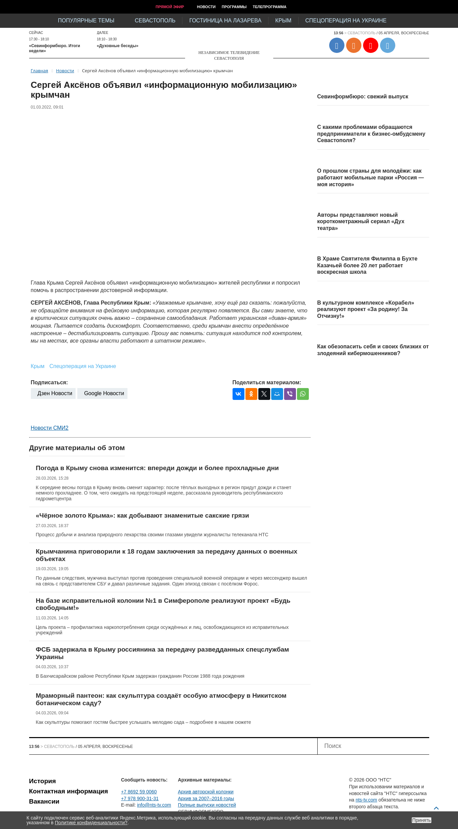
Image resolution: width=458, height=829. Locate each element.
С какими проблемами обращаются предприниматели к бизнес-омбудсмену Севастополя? (371, 133)
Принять (421, 820)
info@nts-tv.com (154, 805)
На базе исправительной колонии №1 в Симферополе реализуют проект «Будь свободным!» (163, 604)
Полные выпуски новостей (207, 805)
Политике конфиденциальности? (91, 822)
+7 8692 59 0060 (139, 791)
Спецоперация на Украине (346, 20)
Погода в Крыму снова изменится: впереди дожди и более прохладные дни (157, 467)
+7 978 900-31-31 (140, 798)
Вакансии (44, 801)
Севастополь (155, 20)
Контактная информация (68, 791)
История (42, 781)
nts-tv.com (366, 800)
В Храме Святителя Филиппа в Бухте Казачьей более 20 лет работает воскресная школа (367, 265)
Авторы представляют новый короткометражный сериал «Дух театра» (360, 221)
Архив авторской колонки (206, 791)
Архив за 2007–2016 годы (206, 798)
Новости (206, 7)
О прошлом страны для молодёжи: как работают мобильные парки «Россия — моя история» (370, 177)
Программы (234, 7)
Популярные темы (86, 20)
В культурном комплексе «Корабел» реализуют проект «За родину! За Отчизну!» (365, 309)
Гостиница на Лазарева (225, 20)
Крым (283, 20)
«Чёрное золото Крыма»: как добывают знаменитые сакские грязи (142, 515)
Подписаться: (49, 382)
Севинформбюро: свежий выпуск (363, 96)
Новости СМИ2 (49, 428)
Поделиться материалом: (267, 382)
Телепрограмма (269, 7)
